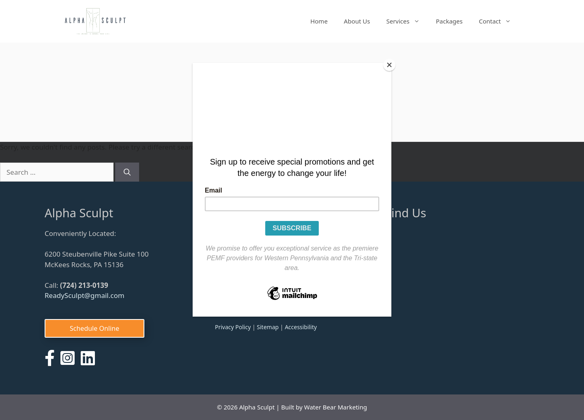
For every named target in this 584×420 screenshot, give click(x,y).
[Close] (389, 65)
